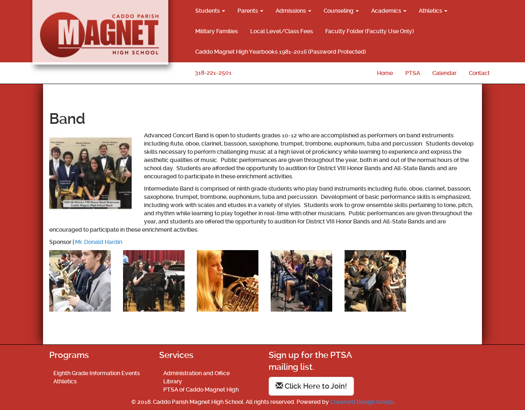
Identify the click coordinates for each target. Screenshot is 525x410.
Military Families (216, 31)
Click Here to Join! (311, 386)
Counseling (341, 10)
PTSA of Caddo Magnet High (201, 389)
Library (172, 381)
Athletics (433, 10)
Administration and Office (196, 373)
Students (210, 10)
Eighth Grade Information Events (96, 373)
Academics (388, 10)
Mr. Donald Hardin (98, 242)
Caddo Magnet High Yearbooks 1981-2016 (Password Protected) (280, 51)
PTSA (412, 73)
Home (385, 73)
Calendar (444, 73)
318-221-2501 (213, 72)
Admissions (293, 10)
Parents (250, 10)
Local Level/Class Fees (281, 31)
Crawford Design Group (361, 402)
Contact (479, 73)
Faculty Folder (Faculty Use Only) (369, 31)
